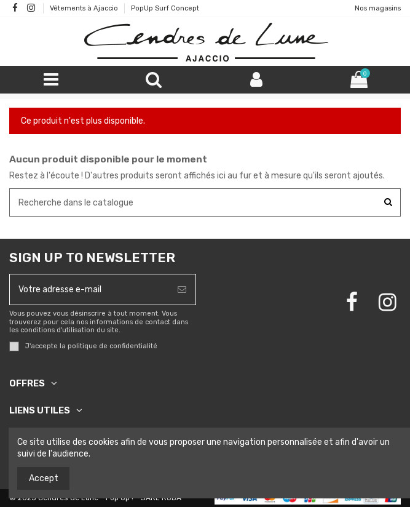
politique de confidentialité (112, 346)
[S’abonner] (181, 289)
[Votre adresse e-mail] (89, 289)
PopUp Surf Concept (165, 8)
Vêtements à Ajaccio (85, 8)
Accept (43, 478)
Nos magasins (378, 8)
